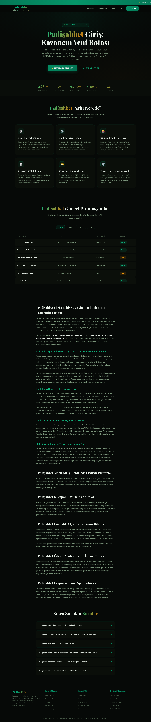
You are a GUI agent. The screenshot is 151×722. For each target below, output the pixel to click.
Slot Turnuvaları (83, 709)
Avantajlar (90, 8)
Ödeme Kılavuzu (115, 699)
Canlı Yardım (114, 696)
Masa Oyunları (82, 702)
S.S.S (122, 8)
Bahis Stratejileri (50, 709)
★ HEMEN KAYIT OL (91, 69)
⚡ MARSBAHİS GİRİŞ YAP (62, 69)
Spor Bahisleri (49, 696)
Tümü (60, 227)
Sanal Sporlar (49, 705)
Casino (80, 227)
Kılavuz (114, 8)
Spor (70, 227)
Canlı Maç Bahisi (50, 699)
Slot (91, 227)
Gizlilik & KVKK (115, 709)
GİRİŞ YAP (132, 8)
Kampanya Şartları (116, 702)
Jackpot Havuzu (83, 705)
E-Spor (47, 702)
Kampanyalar (103, 8)
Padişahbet (20, 8)
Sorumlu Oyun (115, 705)
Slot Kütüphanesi (83, 699)
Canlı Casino (82, 696)
